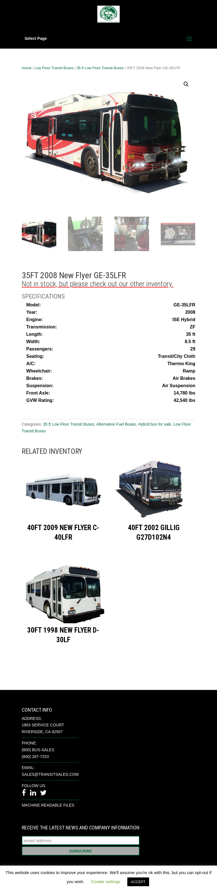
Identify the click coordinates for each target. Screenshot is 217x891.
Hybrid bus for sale (154, 424)
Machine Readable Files (48, 805)
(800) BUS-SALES (38, 750)
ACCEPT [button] (138, 882)
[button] (186, 84)
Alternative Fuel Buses (116, 424)
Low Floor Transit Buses (54, 68)
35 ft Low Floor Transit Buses (100, 68)
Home (26, 68)
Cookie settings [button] (105, 881)
